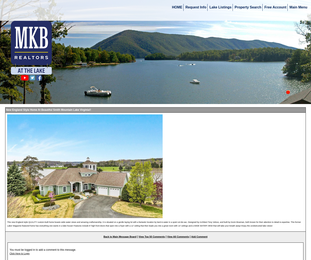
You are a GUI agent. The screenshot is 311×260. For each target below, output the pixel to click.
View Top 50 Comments (152, 236)
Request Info (196, 7)
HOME (177, 7)
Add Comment (199, 236)
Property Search (248, 7)
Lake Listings (220, 7)
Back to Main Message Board (119, 236)
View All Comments (178, 236)
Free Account (275, 7)
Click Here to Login (20, 253)
